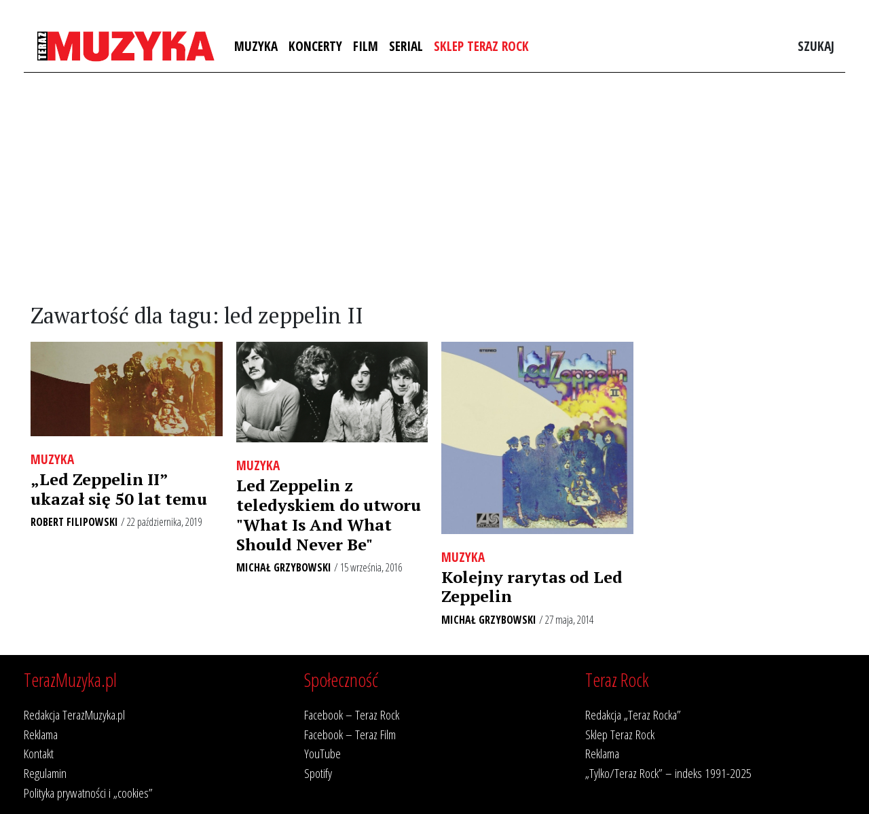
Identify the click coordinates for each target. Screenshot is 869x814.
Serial (406, 46)
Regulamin (45, 773)
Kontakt (39, 753)
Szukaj (816, 46)
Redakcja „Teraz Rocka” (633, 714)
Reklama (41, 734)
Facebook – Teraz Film (350, 734)
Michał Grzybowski (283, 567)
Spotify (318, 773)
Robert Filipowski (74, 521)
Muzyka (256, 46)
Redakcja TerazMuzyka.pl (74, 714)
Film (365, 46)
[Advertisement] (434, 188)
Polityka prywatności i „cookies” (88, 792)
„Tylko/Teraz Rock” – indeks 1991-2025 (668, 773)
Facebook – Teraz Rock (351, 714)
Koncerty (315, 46)
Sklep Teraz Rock (481, 46)
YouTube (322, 753)
